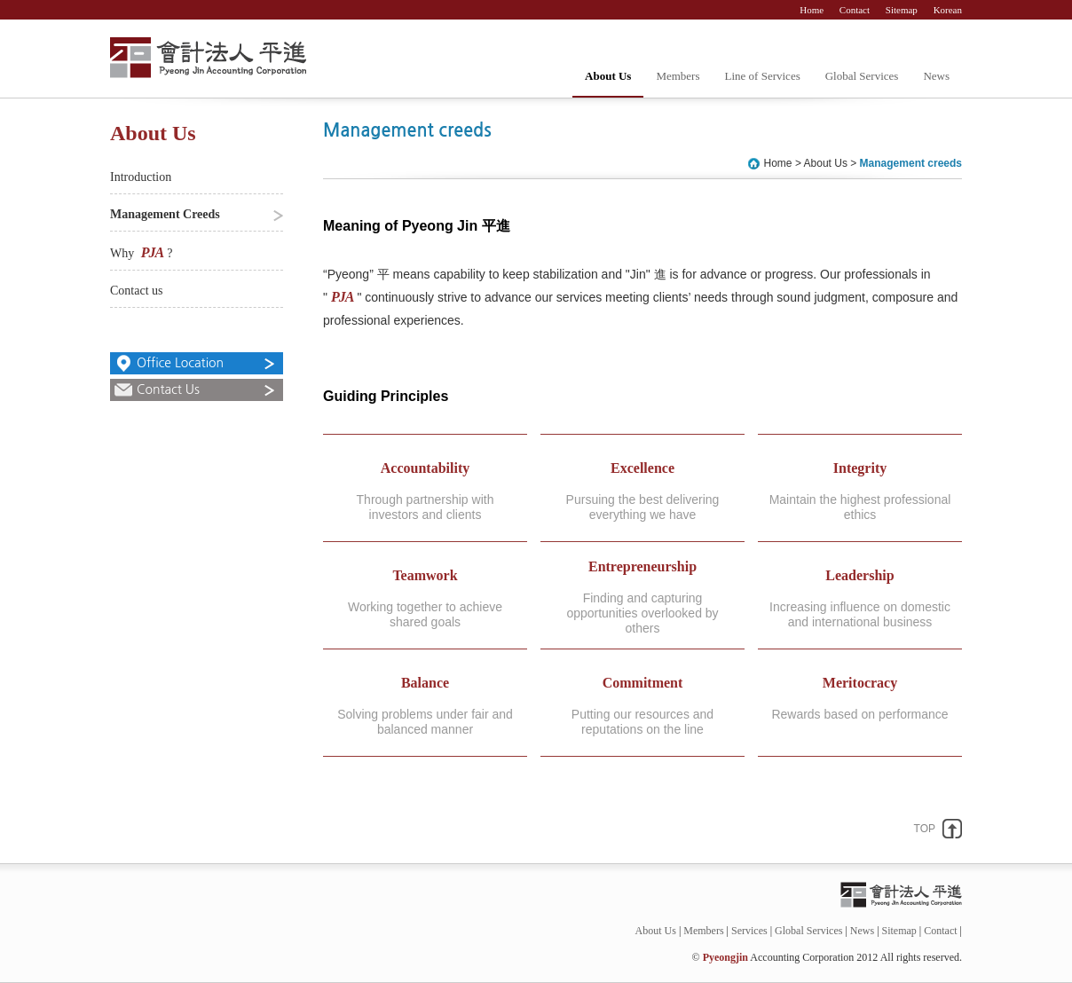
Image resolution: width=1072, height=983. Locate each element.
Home (813, 9)
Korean (948, 9)
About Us (608, 76)
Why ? (141, 252)
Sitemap (903, 9)
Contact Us (168, 389)
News (936, 76)
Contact (855, 9)
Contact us (136, 290)
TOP (924, 828)
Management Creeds (165, 214)
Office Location (180, 363)
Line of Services (762, 76)
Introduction (140, 177)
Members (677, 76)
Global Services (862, 76)
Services (749, 930)
